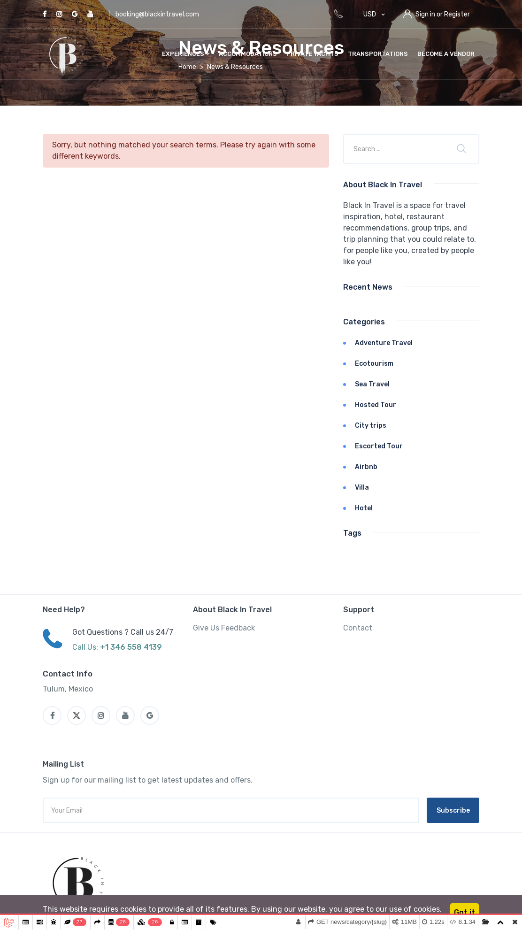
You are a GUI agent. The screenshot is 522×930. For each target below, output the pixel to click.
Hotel (364, 508)
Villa (362, 488)
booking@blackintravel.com (157, 14)
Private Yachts (312, 53)
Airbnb (366, 467)
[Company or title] (396, 148)
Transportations (378, 53)
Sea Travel (372, 384)
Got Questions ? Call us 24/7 (122, 632)
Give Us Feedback (224, 627)
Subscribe (453, 811)
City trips (370, 426)
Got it (464, 912)
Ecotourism (374, 364)
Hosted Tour (375, 405)
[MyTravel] (80, 883)
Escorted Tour (379, 446)
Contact (357, 627)
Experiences (185, 53)
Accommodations (248, 53)
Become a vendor (446, 53)
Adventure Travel (384, 343)
